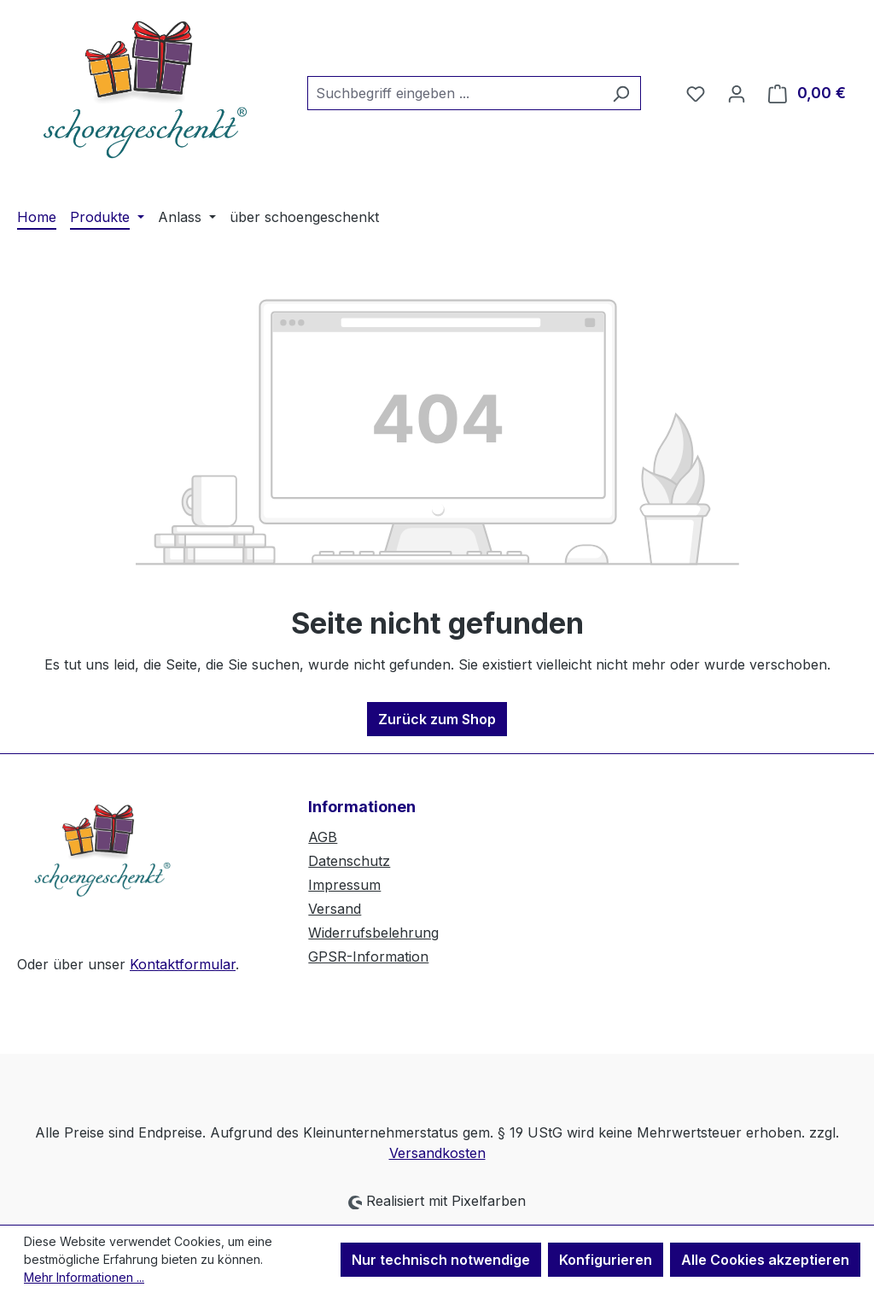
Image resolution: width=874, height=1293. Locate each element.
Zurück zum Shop (437, 719)
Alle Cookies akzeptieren (765, 1259)
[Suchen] (621, 93)
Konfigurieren (605, 1259)
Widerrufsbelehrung (373, 932)
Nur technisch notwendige (441, 1259)
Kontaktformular (183, 964)
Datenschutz (349, 860)
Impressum (344, 884)
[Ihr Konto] (736, 93)
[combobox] (454, 93)
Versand (334, 908)
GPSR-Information (368, 956)
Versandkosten (437, 1152)
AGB (322, 836)
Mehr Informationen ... (84, 1277)
